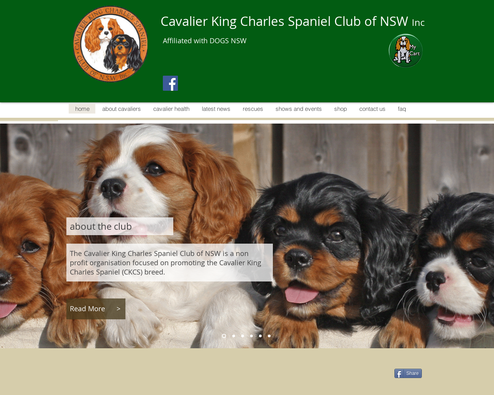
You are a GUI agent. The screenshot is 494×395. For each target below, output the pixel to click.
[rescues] (260, 335)
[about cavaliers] (233, 335)
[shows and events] (269, 335)
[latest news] (251, 335)
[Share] (408, 373)
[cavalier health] (242, 335)
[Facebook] (170, 83)
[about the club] (224, 336)
